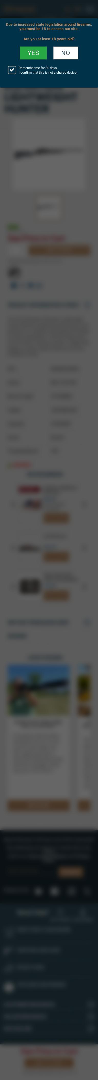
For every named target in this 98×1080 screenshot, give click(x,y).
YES (33, 53)
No (65, 53)
